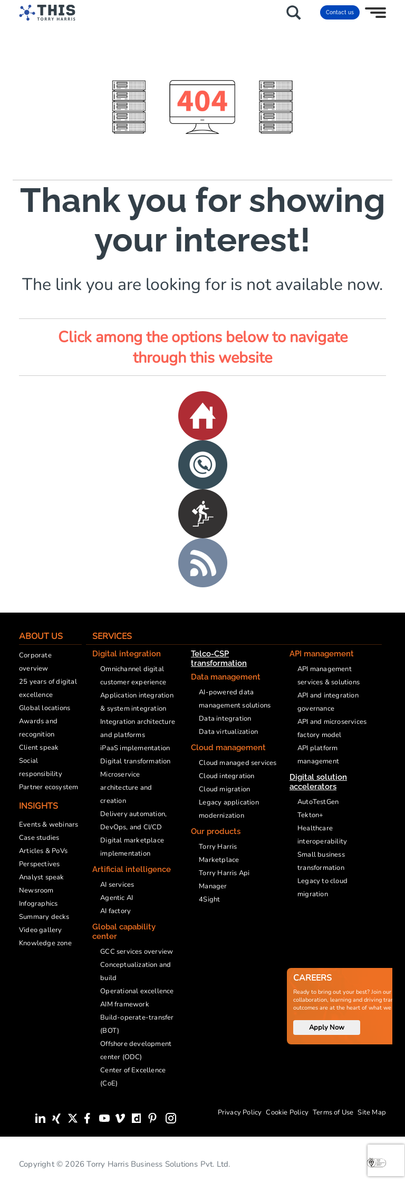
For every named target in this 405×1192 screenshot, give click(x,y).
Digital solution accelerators (318, 781)
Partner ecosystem (48, 787)
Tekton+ (310, 815)
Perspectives (39, 864)
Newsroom (36, 890)
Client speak (39, 747)
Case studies (39, 837)
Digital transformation (135, 761)
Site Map (372, 1112)
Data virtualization (228, 731)
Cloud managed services (237, 763)
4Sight (209, 899)
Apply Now (326, 1027)
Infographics (38, 903)
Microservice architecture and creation (126, 788)
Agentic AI (116, 898)
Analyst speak (41, 877)
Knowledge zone (45, 943)
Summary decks (44, 917)
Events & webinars (48, 824)
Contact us (340, 12)
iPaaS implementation (135, 748)
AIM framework (124, 1004)
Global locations (44, 708)
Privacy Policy (240, 1112)
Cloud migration (224, 789)
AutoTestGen (318, 802)
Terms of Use (333, 1112)
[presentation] (386, 1160)
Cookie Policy (287, 1112)
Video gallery (40, 930)
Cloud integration (226, 776)
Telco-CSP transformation (219, 658)
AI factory (115, 911)
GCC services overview (136, 951)
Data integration (225, 718)
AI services (117, 884)
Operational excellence (136, 991)
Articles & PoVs (43, 851)
